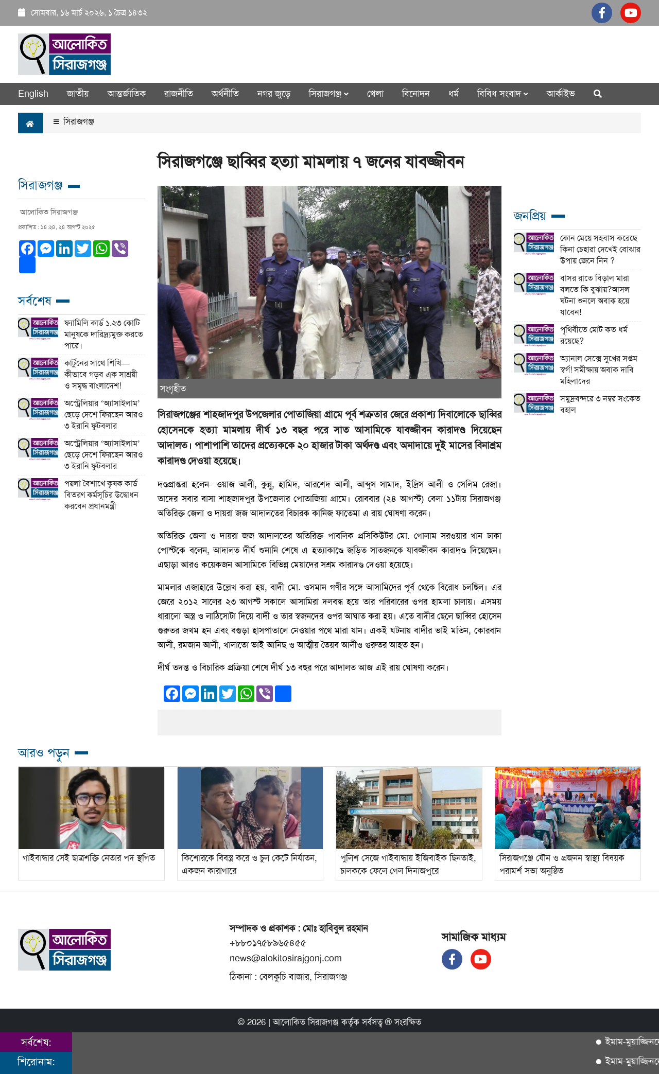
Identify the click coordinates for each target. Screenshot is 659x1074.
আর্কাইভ (561, 93)
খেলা (375, 93)
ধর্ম (453, 93)
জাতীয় (78, 93)
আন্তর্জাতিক (127, 93)
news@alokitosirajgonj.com (286, 958)
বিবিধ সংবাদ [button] (502, 93)
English (33, 93)
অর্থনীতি (225, 93)
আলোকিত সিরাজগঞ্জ (306, 1022)
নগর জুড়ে (273, 93)
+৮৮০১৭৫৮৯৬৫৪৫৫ (268, 943)
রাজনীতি (178, 93)
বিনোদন (416, 93)
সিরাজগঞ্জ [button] (329, 93)
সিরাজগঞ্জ (74, 121)
